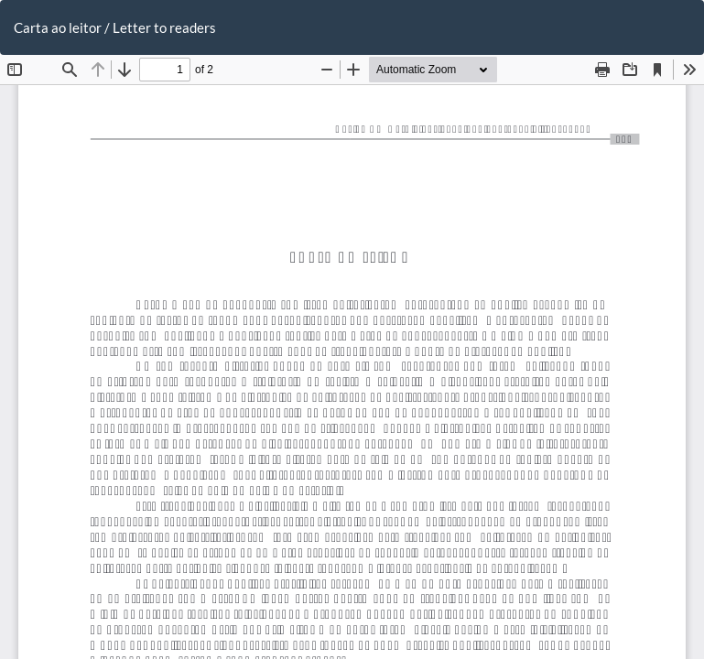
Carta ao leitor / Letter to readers (115, 27)
